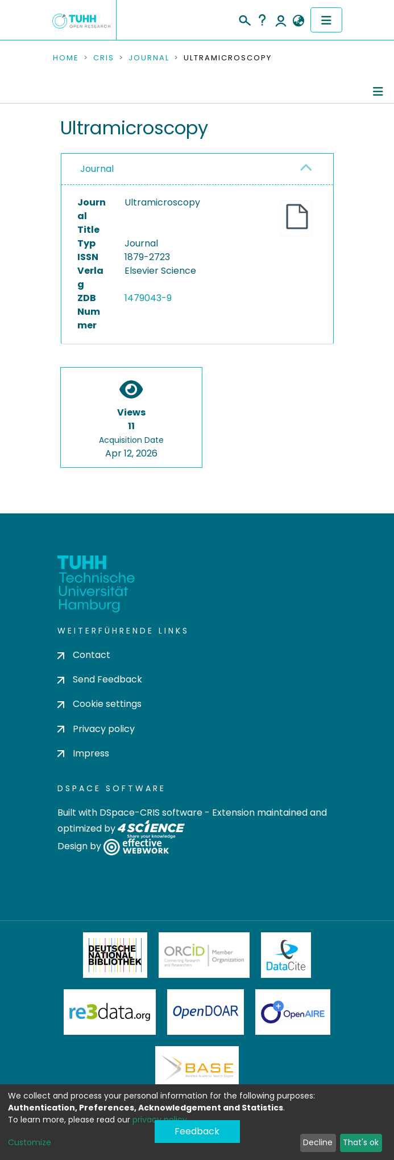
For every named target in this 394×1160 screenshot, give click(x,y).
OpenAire (293, 1012)
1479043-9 (148, 298)
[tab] (197, 169)
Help (262, 20)
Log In (281, 20)
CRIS (103, 58)
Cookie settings (99, 703)
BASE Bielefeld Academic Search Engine (197, 1069)
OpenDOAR (206, 1012)
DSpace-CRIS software (150, 812)
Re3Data (109, 1012)
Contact (83, 654)
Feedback (197, 1131)
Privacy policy (96, 728)
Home (66, 58)
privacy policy (159, 1119)
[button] (299, 21)
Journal (148, 58)
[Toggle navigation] (326, 19)
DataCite (286, 955)
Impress (83, 753)
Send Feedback (99, 679)
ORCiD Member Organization (204, 955)
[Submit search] (244, 19)
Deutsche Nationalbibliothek (115, 955)
